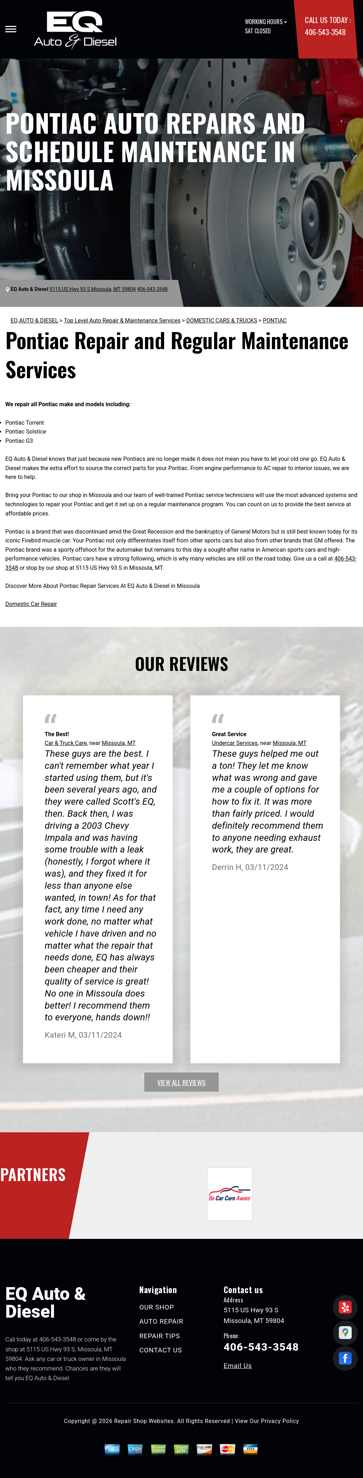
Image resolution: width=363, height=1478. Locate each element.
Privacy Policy (280, 1421)
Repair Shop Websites (144, 1421)
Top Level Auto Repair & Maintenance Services (122, 320)
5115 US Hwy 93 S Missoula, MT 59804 (93, 289)
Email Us (238, 1365)
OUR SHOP (156, 1307)
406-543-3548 (325, 31)
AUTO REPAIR (161, 1321)
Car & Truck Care (66, 743)
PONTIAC (275, 320)
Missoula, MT (118, 743)
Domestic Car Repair (31, 604)
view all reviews (181, 1082)
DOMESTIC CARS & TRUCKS (221, 320)
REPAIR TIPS (159, 1336)
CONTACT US (160, 1350)
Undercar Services (235, 743)
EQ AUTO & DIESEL (34, 320)
